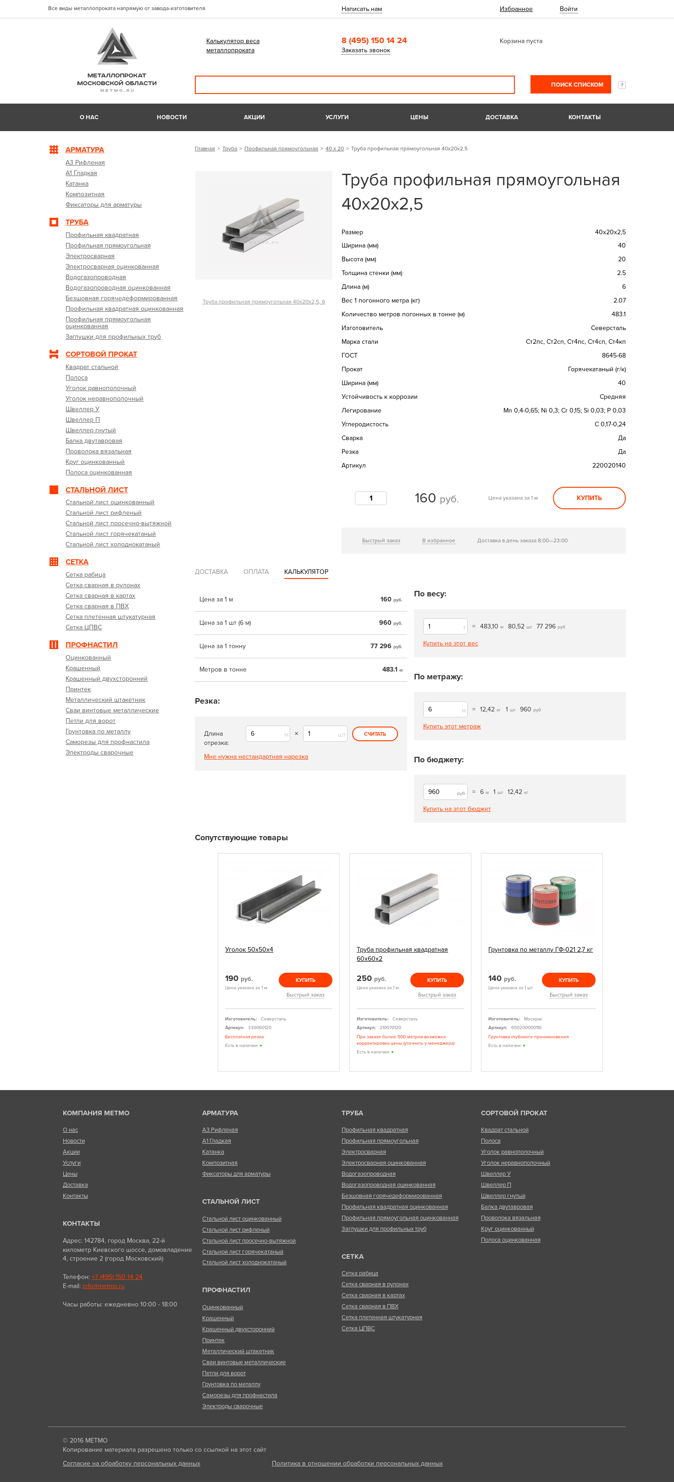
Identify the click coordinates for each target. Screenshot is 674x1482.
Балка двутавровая (507, 1207)
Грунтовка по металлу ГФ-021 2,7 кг (540, 949)
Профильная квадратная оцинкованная (395, 1207)
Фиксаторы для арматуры (236, 1174)
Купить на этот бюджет (457, 809)
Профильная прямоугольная (281, 148)
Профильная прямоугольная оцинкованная (400, 1218)
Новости (172, 117)
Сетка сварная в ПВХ (370, 1306)
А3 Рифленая (220, 1130)
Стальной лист (231, 1201)
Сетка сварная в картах (373, 1295)
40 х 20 (335, 148)
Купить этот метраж (452, 726)
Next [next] (613, 962)
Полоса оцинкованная (511, 1240)
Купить (589, 498)
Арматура (220, 1113)
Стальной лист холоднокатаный (244, 1262)
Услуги (337, 117)
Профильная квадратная (375, 1130)
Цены (419, 117)
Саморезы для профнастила (239, 1395)
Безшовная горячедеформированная (392, 1196)
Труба (229, 148)
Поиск (501, 84)
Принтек (213, 1340)
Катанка (213, 1152)
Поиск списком (576, 84)
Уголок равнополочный (512, 1152)
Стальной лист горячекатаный (242, 1252)
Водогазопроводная (369, 1174)
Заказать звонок (366, 50)
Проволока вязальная (511, 1218)
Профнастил (226, 1290)
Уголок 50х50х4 (249, 949)
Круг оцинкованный (507, 1229)
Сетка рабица (360, 1273)
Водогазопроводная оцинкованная (389, 1185)
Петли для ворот (224, 1373)
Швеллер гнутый (503, 1196)
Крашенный (218, 1318)
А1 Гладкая (216, 1141)
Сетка (353, 1256)
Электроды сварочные (232, 1406)
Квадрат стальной (505, 1130)
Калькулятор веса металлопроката (233, 45)
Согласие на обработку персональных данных (131, 1463)
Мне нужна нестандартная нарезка (256, 756)
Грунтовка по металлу (231, 1384)
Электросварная (364, 1152)
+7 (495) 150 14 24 (117, 1277)
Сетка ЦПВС (358, 1328)
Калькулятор (306, 572)
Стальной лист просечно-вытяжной (249, 1241)
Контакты (585, 117)
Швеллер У (496, 1174)
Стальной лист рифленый (236, 1230)
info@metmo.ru (104, 1286)
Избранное (516, 9)
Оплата (256, 572)
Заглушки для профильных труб (384, 1229)
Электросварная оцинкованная (384, 1163)
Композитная (220, 1163)
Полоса (491, 1141)
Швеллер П (496, 1185)
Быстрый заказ (381, 540)
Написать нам (362, 9)
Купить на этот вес (450, 643)
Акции (254, 117)
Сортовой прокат (514, 1113)
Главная (205, 148)
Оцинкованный (222, 1307)
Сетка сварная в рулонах (375, 1284)
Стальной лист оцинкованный (242, 1219)
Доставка (502, 117)
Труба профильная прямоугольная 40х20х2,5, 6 (264, 301)
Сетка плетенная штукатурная (382, 1317)
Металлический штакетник (238, 1351)
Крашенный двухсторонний (238, 1329)
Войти (569, 9)
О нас (89, 117)
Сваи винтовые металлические (244, 1362)
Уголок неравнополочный (515, 1163)
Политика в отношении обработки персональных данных (357, 1463)
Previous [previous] (207, 962)
